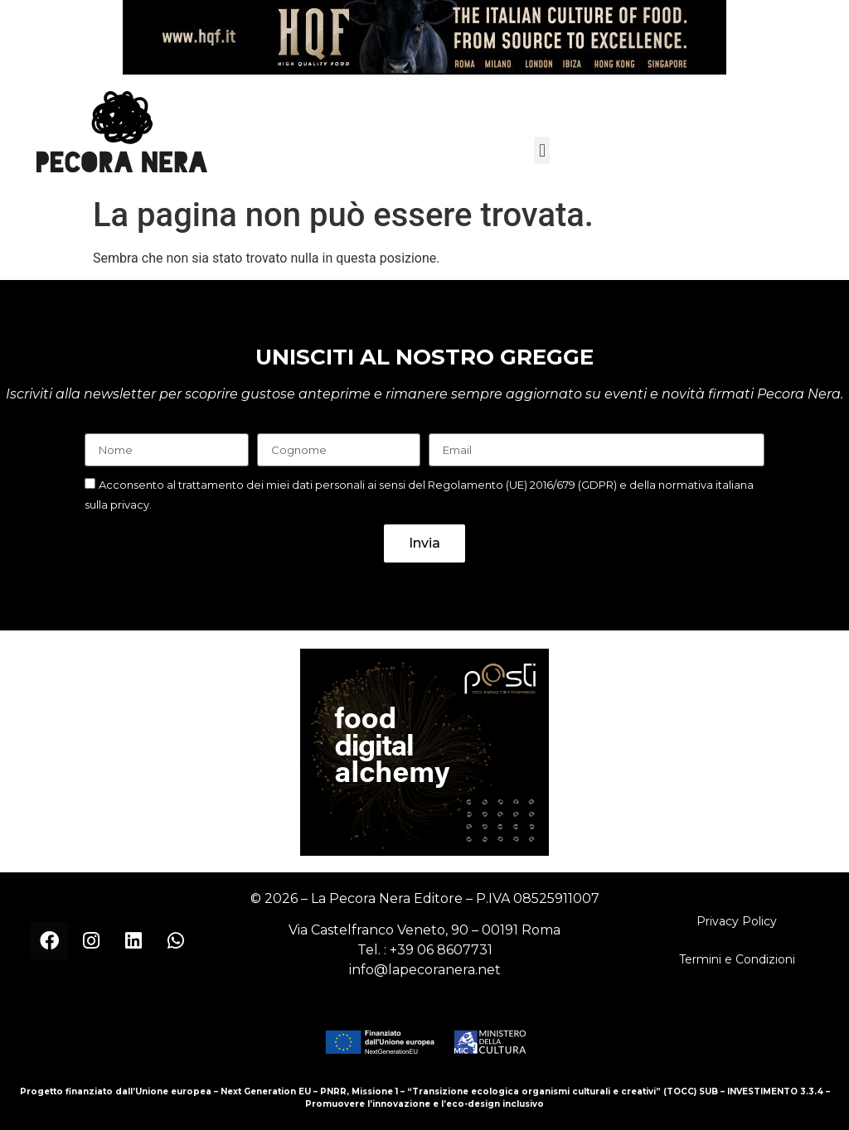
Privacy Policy (736, 921)
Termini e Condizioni (737, 959)
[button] (542, 150)
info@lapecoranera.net (425, 970)
